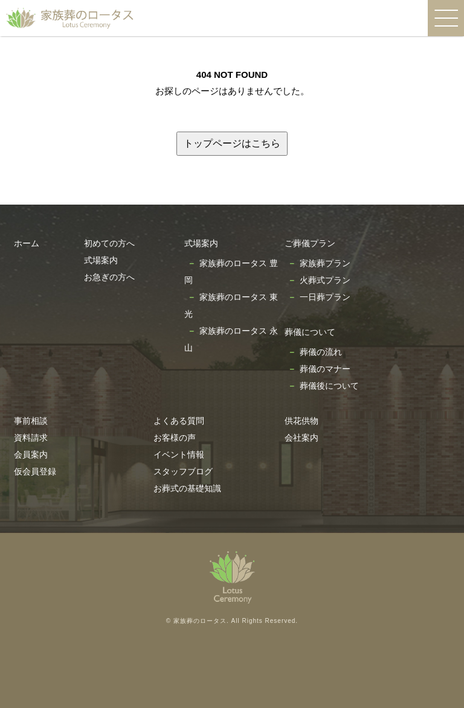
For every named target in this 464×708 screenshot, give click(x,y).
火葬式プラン (325, 280)
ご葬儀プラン (310, 243)
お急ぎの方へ (109, 277)
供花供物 (301, 421)
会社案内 (301, 437)
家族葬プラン (325, 263)
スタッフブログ (183, 471)
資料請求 (31, 437)
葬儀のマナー (325, 369)
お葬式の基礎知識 (187, 488)
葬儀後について (329, 386)
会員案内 (31, 454)
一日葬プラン (325, 297)
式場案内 (101, 260)
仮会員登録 (35, 471)
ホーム (26, 243)
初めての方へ (109, 243)
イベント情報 (178, 454)
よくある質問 (178, 421)
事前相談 (31, 421)
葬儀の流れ (321, 352)
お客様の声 (174, 437)
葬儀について (310, 332)
